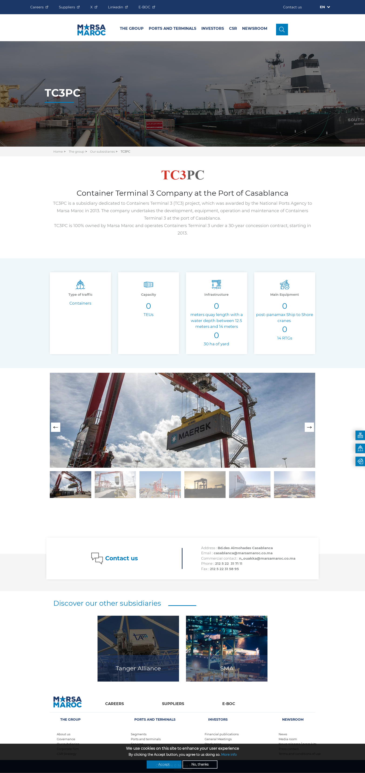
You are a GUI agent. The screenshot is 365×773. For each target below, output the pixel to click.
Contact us (292, 7)
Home (58, 151)
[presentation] (55, 427)
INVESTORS (212, 28)
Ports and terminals (146, 739)
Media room (288, 739)
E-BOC (144, 7)
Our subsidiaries (102, 151)
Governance (66, 739)
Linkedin (115, 7)
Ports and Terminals (172, 28)
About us (63, 734)
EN (323, 7)
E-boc (228, 704)
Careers (37, 7)
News (283, 734)
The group (132, 28)
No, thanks (200, 764)
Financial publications (222, 734)
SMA (226, 668)
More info (229, 755)
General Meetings (218, 739)
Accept (164, 764)
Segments (138, 734)
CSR (233, 28)
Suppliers (67, 7)
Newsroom (254, 28)
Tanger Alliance (138, 668)
